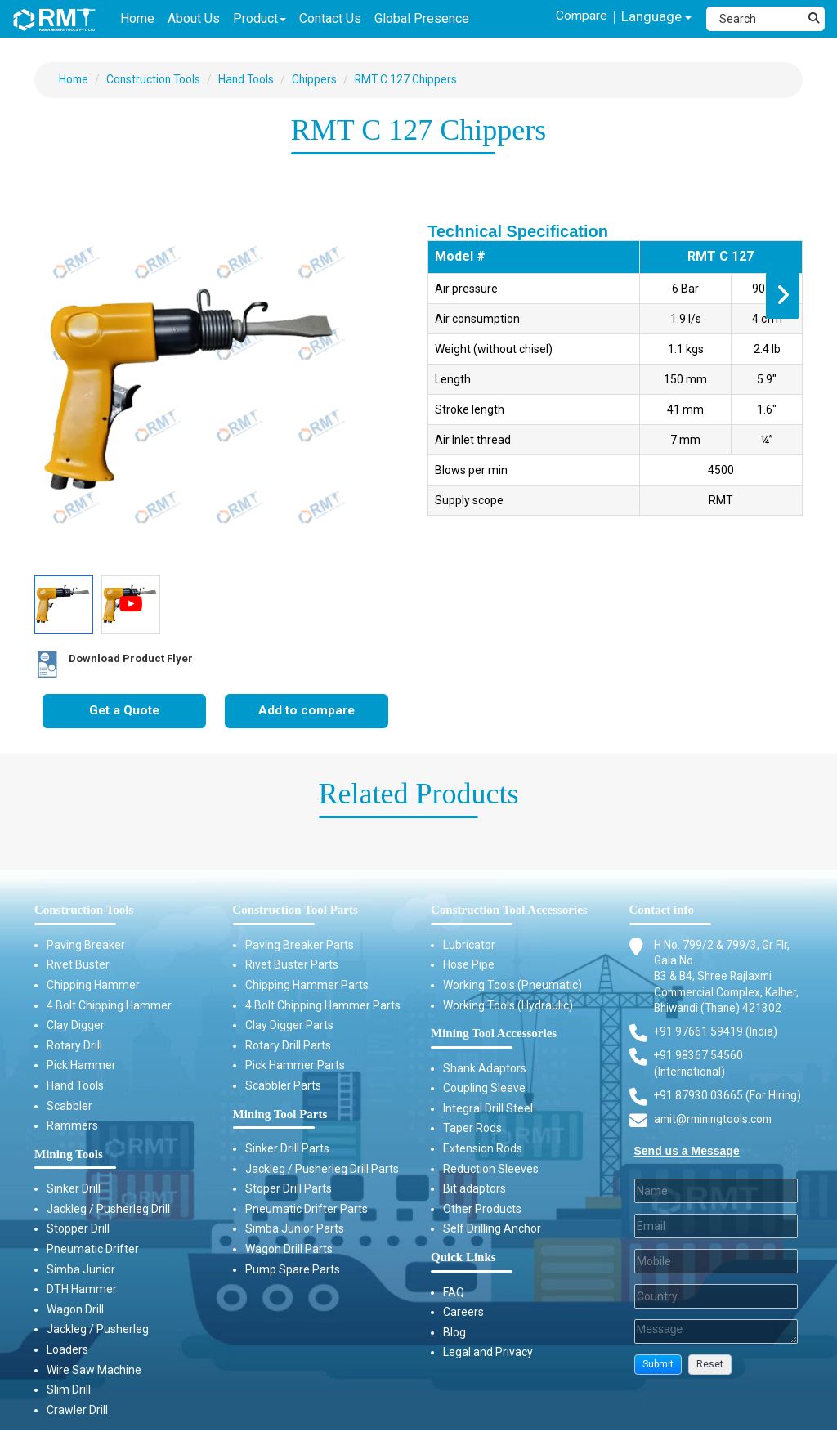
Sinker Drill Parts (287, 1149)
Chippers (320, 79)
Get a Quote (124, 712)
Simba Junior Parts (294, 1230)
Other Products (482, 1209)
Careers (463, 1313)
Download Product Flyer (107, 665)
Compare (579, 15)
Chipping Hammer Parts (307, 985)
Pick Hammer (81, 1066)
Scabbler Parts (283, 1086)
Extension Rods (482, 1149)
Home (74, 79)
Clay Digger (76, 1026)
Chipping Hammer (93, 985)
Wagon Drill (75, 1310)
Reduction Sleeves (491, 1169)
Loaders (67, 1350)
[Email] (716, 1245)
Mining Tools (68, 1154)
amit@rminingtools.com (716, 1139)
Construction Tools (156, 79)
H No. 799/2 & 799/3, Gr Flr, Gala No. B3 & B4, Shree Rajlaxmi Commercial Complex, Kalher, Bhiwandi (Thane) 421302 (722, 985)
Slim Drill (69, 1391)
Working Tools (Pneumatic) (512, 985)
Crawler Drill (77, 1410)
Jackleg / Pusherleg (98, 1330)
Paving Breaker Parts (299, 945)
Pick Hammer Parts (295, 1066)
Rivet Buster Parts (291, 966)
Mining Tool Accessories (494, 1034)
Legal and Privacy (488, 1353)
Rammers (72, 1127)
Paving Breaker (86, 945)
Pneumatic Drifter (93, 1249)
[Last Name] (716, 1210)
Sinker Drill (74, 1190)
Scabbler (69, 1106)
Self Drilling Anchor (492, 1230)
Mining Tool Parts (280, 1114)
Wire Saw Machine (94, 1370)
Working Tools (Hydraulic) (508, 1006)
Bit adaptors (474, 1190)
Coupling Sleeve (484, 1089)
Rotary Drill (74, 1046)
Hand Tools (251, 79)
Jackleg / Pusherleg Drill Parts (322, 1169)
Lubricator (469, 945)
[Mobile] (716, 1281)
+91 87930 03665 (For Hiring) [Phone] (728, 1114)
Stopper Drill (78, 1230)
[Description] (716, 1351)
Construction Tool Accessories (509, 911)
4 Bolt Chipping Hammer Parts (323, 1006)
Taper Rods (472, 1129)
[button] (658, 1384)
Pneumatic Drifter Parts (306, 1209)
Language (655, 17)
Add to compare (306, 712)
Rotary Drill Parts (288, 1046)
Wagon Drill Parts (289, 1249)
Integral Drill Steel (488, 1109)
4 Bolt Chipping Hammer (109, 1006)
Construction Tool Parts (295, 911)
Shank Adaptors (484, 1069)
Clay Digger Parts (289, 1026)
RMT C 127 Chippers (413, 79)
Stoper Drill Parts (288, 1190)
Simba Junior (81, 1270)
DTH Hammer (82, 1290)
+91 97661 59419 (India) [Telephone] (716, 1050)
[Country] (716, 1316)
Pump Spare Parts (292, 1270)
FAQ (453, 1293)
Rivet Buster (78, 966)
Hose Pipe (469, 966)
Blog (454, 1333)
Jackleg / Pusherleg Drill (108, 1209)
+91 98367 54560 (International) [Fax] (699, 1082)
